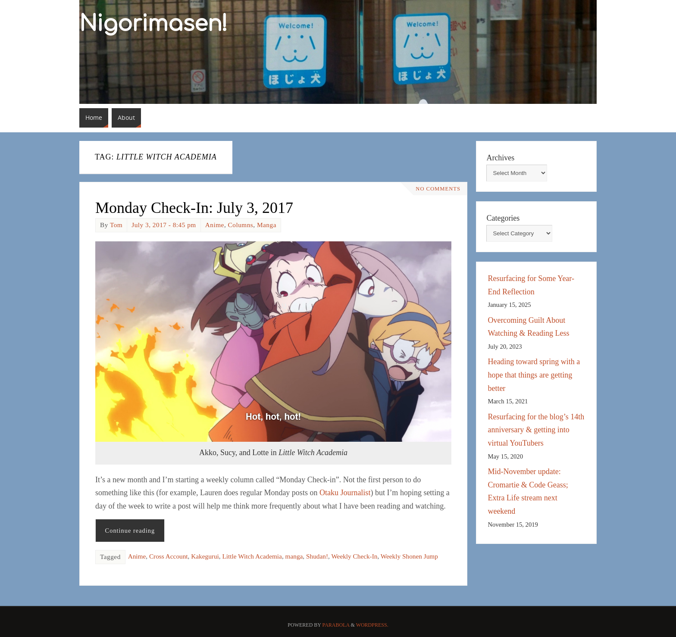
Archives (500, 157)
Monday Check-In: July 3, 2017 (194, 207)
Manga (266, 224)
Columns (241, 224)
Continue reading (130, 530)
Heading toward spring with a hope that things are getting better (534, 374)
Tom (116, 224)
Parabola (336, 625)
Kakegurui (205, 556)
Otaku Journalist (345, 492)
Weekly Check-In (354, 556)
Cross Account (168, 556)
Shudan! (317, 556)
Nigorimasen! (153, 24)
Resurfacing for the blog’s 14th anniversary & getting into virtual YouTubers (536, 429)
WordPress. (372, 625)
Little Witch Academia (252, 556)
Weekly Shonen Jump (409, 556)
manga (294, 556)
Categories (503, 218)
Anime (214, 224)
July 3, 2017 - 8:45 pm (163, 224)
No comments (438, 189)
